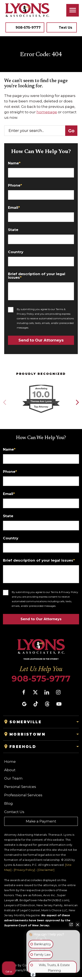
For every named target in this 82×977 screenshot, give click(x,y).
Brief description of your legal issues (36, 275)
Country (15, 252)
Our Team (13, 778)
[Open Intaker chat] (33, 975)
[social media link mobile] (23, 692)
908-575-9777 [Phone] (41, 678)
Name (14, 163)
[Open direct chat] (71, 924)
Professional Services (23, 795)
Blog (8, 803)
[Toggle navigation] (72, 10)
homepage (46, 112)
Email (14, 207)
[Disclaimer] (46, 869)
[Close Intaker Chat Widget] (78, 924)
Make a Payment (41, 821)
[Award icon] (41, 385)
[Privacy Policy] (24, 869)
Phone (15, 185)
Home (10, 761)
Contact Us (14, 812)
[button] (77, 402)
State (13, 230)
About (10, 770)
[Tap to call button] (24, 27)
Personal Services (20, 787)
